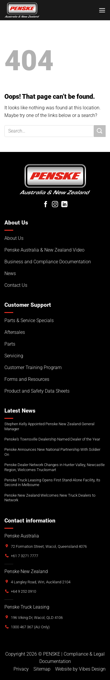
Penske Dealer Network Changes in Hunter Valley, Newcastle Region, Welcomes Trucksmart (54, 467)
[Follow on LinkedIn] (64, 204)
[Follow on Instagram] (55, 204)
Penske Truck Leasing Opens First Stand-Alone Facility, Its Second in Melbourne (52, 482)
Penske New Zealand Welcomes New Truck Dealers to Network (49, 498)
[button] (102, 10)
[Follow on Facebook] (46, 204)
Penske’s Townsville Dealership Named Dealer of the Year (52, 439)
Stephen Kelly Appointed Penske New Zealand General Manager (49, 426)
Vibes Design (92, 669)
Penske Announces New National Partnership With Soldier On (52, 452)
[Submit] (100, 131)
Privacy (21, 669)
